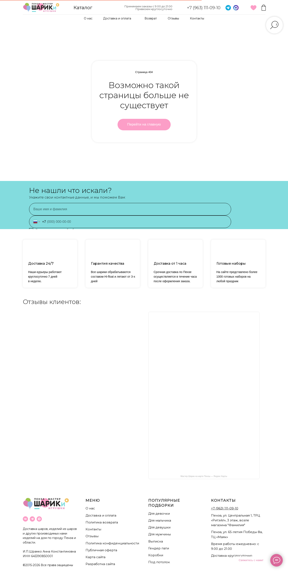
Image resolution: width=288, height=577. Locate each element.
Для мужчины (159, 534)
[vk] (25, 519)
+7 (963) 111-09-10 (203, 7)
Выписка (155, 541)
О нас (88, 18)
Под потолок (159, 562)
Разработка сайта (100, 564)
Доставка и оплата (117, 18)
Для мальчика (159, 520)
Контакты (197, 18)
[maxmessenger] (39, 519)
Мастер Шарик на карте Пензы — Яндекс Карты (203, 476)
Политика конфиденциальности (112, 543)
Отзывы (173, 18)
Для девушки (159, 527)
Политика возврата (102, 522)
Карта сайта (95, 557)
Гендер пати (158, 548)
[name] (130, 209)
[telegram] (32, 519)
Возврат (151, 18)
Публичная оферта (101, 550)
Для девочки (159, 513)
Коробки (155, 555)
